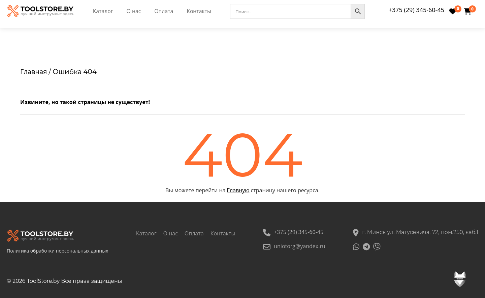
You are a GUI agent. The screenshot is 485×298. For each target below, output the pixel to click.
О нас (133, 11)
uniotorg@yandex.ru (294, 246)
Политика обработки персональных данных (57, 250)
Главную (238, 190)
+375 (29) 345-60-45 (416, 10)
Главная (33, 71)
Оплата (164, 11)
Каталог (103, 11)
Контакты (199, 11)
